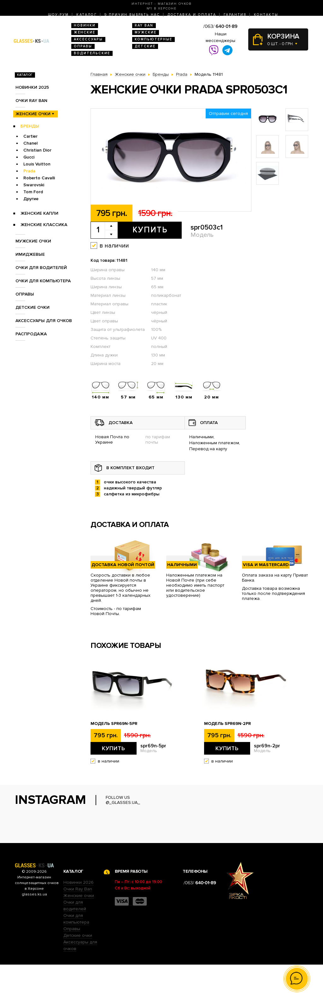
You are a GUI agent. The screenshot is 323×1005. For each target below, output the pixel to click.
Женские (84, 32)
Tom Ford (33, 191)
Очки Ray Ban (77, 929)
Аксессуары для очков (43, 320)
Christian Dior (37, 150)
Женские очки (32, 114)
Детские (145, 46)
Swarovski (33, 185)
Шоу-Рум (58, 15)
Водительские (92, 53)
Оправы (83, 46)
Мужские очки (33, 241)
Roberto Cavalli (39, 178)
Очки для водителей (41, 267)
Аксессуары (88, 39)
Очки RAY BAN (31, 100)
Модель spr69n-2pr (227, 723)
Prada (29, 171)
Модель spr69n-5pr (114, 723)
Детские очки (32, 307)
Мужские (145, 32)
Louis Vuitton (36, 164)
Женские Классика (44, 224)
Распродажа (31, 334)
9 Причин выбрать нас (132, 15)
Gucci (28, 157)
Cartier (30, 136)
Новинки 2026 (78, 922)
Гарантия (235, 15)
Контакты (266, 15)
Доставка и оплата (191, 15)
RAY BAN (144, 25)
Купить (149, 230)
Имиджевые (30, 254)
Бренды (30, 126)
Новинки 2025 (32, 87)
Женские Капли (39, 213)
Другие (30, 198)
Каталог (86, 15)
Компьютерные (153, 39)
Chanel (30, 143)
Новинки (85, 25)
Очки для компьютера (43, 281)
